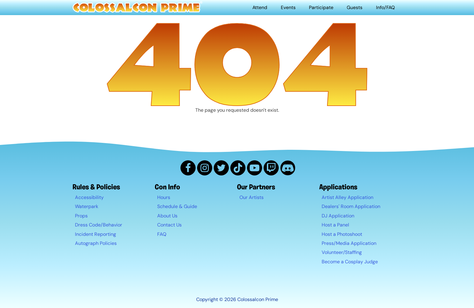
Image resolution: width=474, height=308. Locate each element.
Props (81, 216)
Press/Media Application (349, 243)
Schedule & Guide (177, 207)
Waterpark (86, 207)
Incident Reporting (95, 234)
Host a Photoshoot (342, 234)
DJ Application (338, 216)
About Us (167, 216)
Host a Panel (335, 225)
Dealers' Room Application (351, 207)
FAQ (161, 234)
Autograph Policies (96, 243)
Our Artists (251, 197)
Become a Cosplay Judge (350, 261)
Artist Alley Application (347, 197)
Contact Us (169, 225)
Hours (163, 197)
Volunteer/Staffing (342, 252)
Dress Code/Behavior (98, 225)
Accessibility (89, 197)
